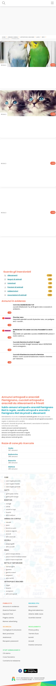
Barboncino (13, 454)
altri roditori (10, 515)
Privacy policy (34, 630)
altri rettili (10, 578)
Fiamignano (6, 39)
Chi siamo (6, 653)
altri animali (10, 537)
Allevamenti (12, 275)
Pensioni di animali (15, 287)
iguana (8, 570)
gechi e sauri (11, 572)
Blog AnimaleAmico (36, 610)
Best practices (8, 633)
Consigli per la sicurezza (12, 630)
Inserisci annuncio (35, 645)
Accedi (31, 641)
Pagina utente (8, 618)
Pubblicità (7, 603)
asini (8, 525)
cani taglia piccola (13, 481)
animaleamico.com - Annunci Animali (32, 678)
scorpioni (9, 591)
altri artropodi (11, 594)
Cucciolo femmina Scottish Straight (26, 342)
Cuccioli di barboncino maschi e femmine (28, 355)
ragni (8, 585)
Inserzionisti (33, 606)
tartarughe (10, 567)
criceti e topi (11, 509)
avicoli (8, 534)
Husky (10, 448)
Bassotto (12, 461)
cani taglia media (13, 484)
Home (3, 37)
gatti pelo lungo (12, 497)
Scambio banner (35, 618)
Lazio (38, 37)
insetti (8, 588)
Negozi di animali (14, 279)
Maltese (11, 467)
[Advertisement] (28, 20)
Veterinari (11, 283)
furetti (8, 512)
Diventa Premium (9, 610)
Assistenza (7, 637)
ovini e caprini (11, 531)
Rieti (43, 37)
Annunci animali (13, 37)
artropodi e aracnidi (27, 37)
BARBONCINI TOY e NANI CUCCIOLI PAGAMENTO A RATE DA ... (32, 331)
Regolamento (35, 627)
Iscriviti (31, 637)
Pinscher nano (18, 317)
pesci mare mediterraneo (16, 557)
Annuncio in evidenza (11, 606)
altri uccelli (10, 547)
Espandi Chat (8, 614)
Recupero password (10, 641)
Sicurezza (7, 627)
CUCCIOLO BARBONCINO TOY (23, 305)
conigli (8, 504)
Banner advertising (10, 621)
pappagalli (10, 544)
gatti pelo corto (12, 494)
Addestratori (12, 291)
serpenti (9, 575)
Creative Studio (27, 679)
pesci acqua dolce (13, 554)
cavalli (8, 522)
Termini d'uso (34, 633)
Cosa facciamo (9, 657)
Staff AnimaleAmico (11, 650)
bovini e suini (11, 528)
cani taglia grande (13, 487)
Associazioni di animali (16, 295)
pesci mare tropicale (14, 560)
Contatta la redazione (11, 661)
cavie (8, 507)
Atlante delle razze (36, 614)
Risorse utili (34, 603)
